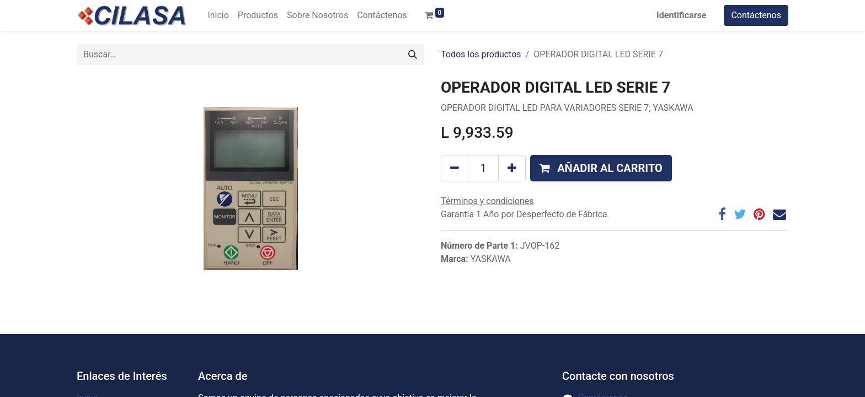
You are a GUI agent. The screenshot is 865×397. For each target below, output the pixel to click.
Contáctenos (756, 15)
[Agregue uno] (512, 168)
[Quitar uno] (454, 168)
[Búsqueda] (412, 54)
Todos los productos (481, 54)
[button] (601, 168)
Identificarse (681, 15)
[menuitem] (218, 15)
